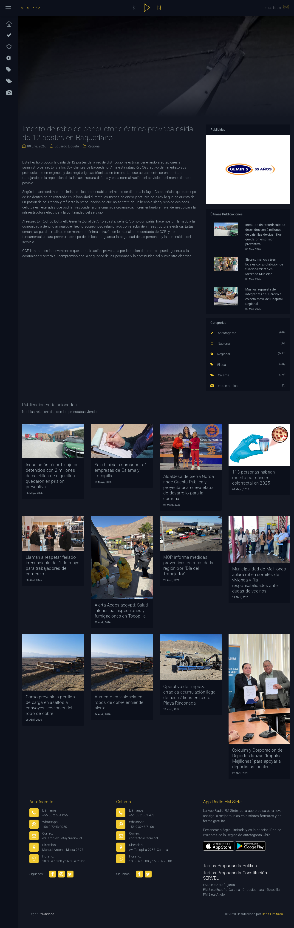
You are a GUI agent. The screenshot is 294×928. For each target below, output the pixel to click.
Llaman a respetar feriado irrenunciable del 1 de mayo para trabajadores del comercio (52, 565)
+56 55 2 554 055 (55, 815)
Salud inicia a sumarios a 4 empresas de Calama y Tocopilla (121, 470)
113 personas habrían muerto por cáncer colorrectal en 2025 (253, 477)
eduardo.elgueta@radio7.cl (62, 838)
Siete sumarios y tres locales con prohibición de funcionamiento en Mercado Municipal (264, 267)
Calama (219, 375)
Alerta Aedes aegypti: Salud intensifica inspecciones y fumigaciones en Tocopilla (121, 610)
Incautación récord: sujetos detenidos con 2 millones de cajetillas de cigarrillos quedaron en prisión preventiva (265, 234)
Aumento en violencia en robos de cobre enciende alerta (119, 702)
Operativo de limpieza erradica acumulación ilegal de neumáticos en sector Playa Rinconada (189, 695)
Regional (93, 146)
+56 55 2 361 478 (142, 815)
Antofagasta (223, 333)
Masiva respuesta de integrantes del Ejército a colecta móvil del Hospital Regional (264, 297)
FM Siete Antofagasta (219, 885)
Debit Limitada (272, 914)
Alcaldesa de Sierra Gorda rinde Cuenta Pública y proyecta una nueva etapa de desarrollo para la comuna (188, 487)
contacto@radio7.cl (143, 838)
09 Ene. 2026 (36, 146)
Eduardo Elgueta (66, 146)
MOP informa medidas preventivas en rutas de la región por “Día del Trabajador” (188, 565)
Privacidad (46, 914)
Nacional (220, 343)
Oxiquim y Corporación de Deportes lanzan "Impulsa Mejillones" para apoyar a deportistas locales (257, 758)
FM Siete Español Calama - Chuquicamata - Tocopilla (241, 889)
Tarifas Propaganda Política (230, 865)
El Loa (218, 365)
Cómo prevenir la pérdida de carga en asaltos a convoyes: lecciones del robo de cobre (50, 705)
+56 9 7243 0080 (54, 827)
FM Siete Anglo (214, 894)
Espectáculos (224, 386)
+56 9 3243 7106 (141, 827)
